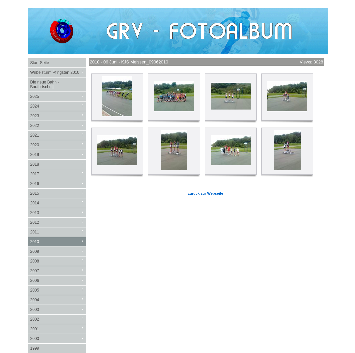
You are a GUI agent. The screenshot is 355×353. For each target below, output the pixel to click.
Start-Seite (39, 62)
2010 (58, 241)
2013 (58, 212)
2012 (58, 222)
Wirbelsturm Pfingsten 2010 (58, 72)
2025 (58, 96)
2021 (58, 135)
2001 (58, 328)
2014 (58, 202)
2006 (58, 280)
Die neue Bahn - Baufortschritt (44, 84)
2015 (58, 193)
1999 (58, 348)
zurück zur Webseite (205, 193)
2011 (58, 231)
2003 (58, 309)
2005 (58, 290)
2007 (58, 270)
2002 (58, 319)
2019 (58, 154)
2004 (58, 299)
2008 (58, 260)
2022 (58, 125)
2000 (58, 338)
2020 (58, 144)
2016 (58, 183)
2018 (58, 164)
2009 (58, 251)
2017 (58, 173)
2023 (58, 115)
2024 (58, 106)
